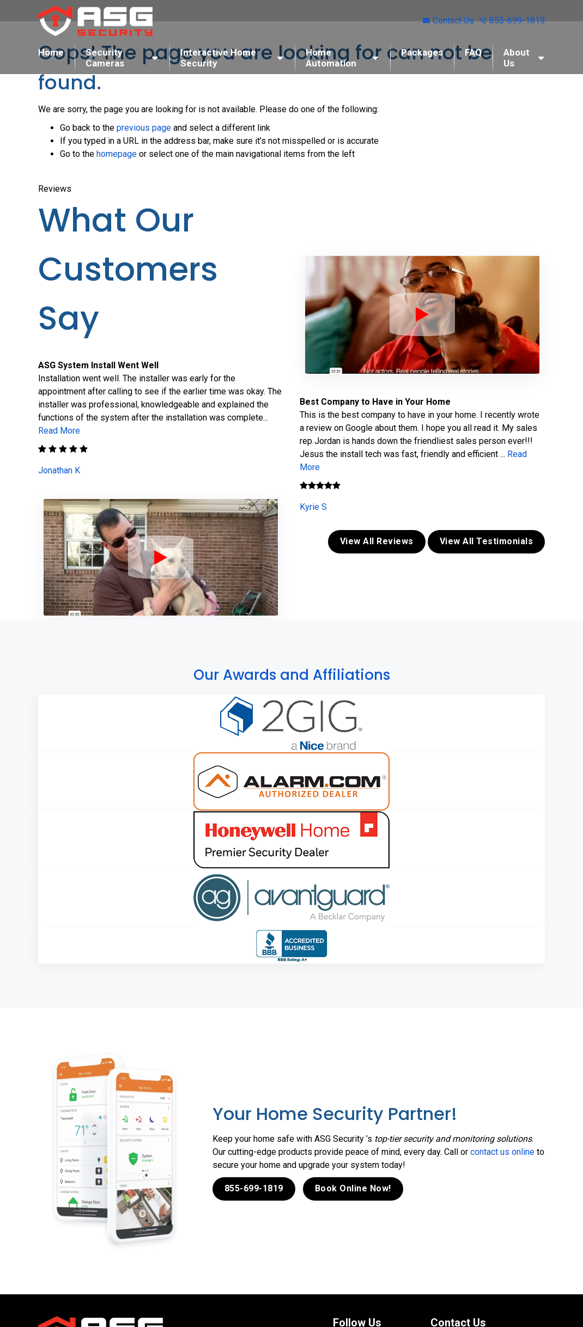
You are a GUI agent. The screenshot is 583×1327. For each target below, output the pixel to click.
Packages (422, 52)
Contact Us (448, 20)
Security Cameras (105, 58)
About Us (516, 58)
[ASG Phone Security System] (160, 557)
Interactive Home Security (218, 58)
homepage (116, 154)
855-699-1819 (512, 20)
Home (51, 52)
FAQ (473, 52)
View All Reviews (377, 541)
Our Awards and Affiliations (291, 675)
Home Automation (331, 58)
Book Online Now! (353, 1188)
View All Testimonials (486, 541)
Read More (59, 430)
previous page (144, 128)
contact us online (502, 1152)
